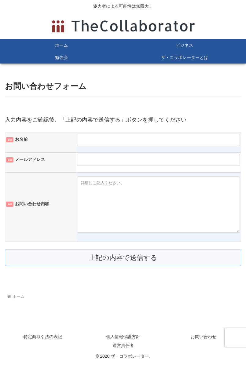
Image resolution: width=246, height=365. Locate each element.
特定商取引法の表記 (43, 336)
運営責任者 (123, 345)
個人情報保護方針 (123, 336)
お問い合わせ (203, 336)
